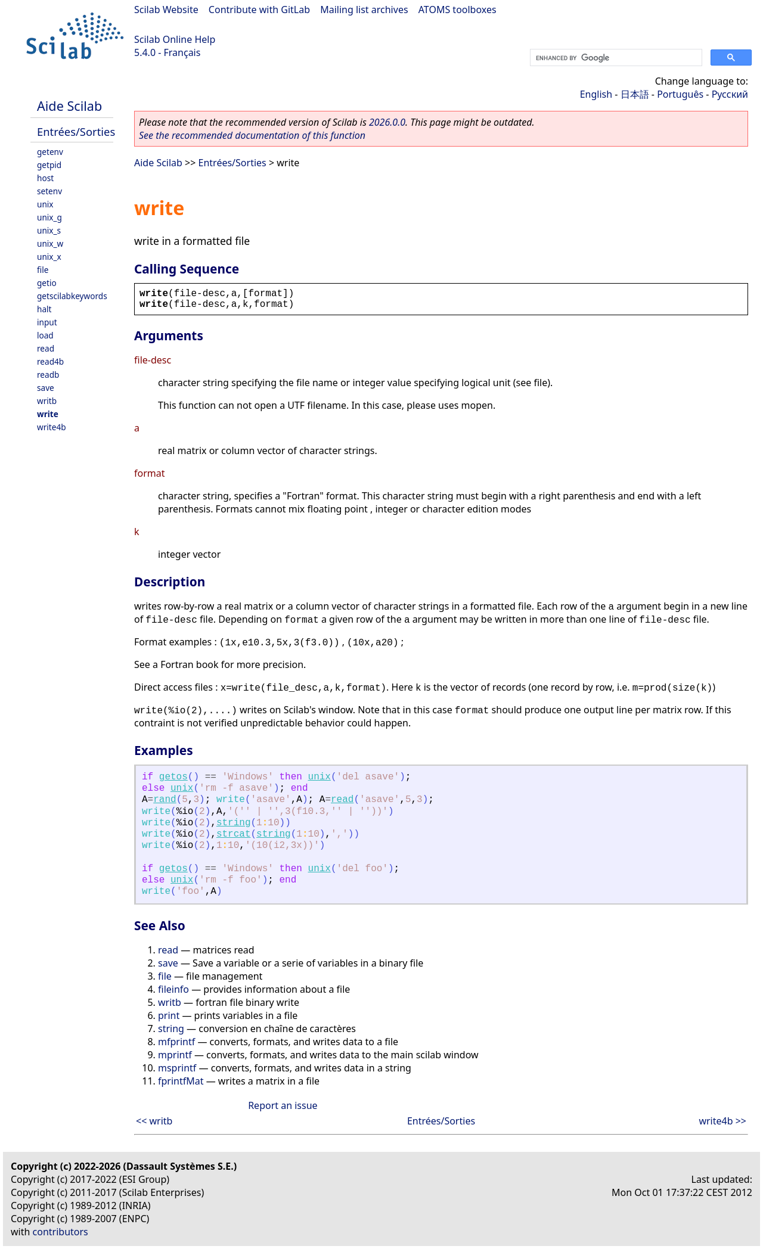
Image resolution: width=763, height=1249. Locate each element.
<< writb (154, 1120)
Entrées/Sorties (76, 131)
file (42, 269)
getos (173, 777)
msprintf (177, 1067)
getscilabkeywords (72, 296)
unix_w (50, 243)
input (47, 322)
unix (45, 204)
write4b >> (722, 1120)
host (45, 178)
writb (47, 400)
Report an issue (282, 1105)
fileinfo (173, 989)
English (596, 94)
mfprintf (176, 1041)
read (45, 348)
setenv (49, 191)
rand (164, 799)
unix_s (49, 230)
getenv (50, 151)
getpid (49, 164)
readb (48, 374)
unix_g (49, 217)
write (47, 414)
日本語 (635, 94)
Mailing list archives (364, 9)
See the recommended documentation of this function (252, 135)
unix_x (49, 256)
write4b (51, 427)
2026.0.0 (387, 122)
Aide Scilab (69, 105)
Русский (730, 94)
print (168, 1015)
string (233, 823)
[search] (615, 57)
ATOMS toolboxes (457, 9)
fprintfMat (181, 1081)
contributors (60, 1231)
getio (47, 282)
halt (44, 309)
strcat (233, 834)
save (45, 387)
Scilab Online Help (174, 39)
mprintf (175, 1054)
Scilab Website (166, 9)
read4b (50, 361)
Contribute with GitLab (259, 9)
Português (680, 94)
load (45, 335)
